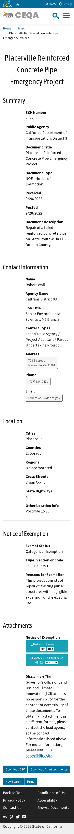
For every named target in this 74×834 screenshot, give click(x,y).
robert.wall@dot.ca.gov (44, 398)
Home (7, 28)
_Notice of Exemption (46, 646)
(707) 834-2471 (38, 381)
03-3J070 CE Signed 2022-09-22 (47, 660)
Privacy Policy (14, 800)
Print (30, 781)
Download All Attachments (49, 769)
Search (21, 28)
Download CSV (15, 769)
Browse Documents (53, 807)
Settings (65, 4)
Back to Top (12, 792)
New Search (13, 781)
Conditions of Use (52, 792)
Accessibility (47, 800)
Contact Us (50, 3)
